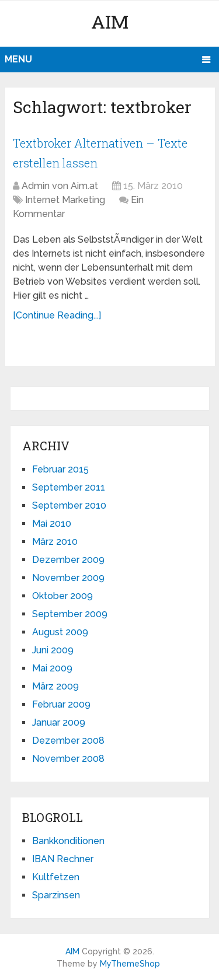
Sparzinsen (56, 895)
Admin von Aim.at (60, 185)
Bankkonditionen (68, 840)
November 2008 (68, 758)
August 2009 (60, 632)
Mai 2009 (52, 668)
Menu (18, 59)
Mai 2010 (51, 523)
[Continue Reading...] (57, 315)
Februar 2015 (60, 469)
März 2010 (55, 541)
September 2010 (69, 505)
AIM (109, 21)
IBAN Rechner (62, 858)
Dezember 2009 (68, 559)
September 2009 (69, 614)
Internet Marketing (65, 199)
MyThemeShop (130, 963)
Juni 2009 (53, 650)
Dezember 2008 (68, 740)
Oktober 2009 (62, 595)
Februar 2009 (61, 704)
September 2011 (68, 487)
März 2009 (55, 686)
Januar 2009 (58, 722)
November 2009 (68, 577)
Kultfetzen (55, 877)
